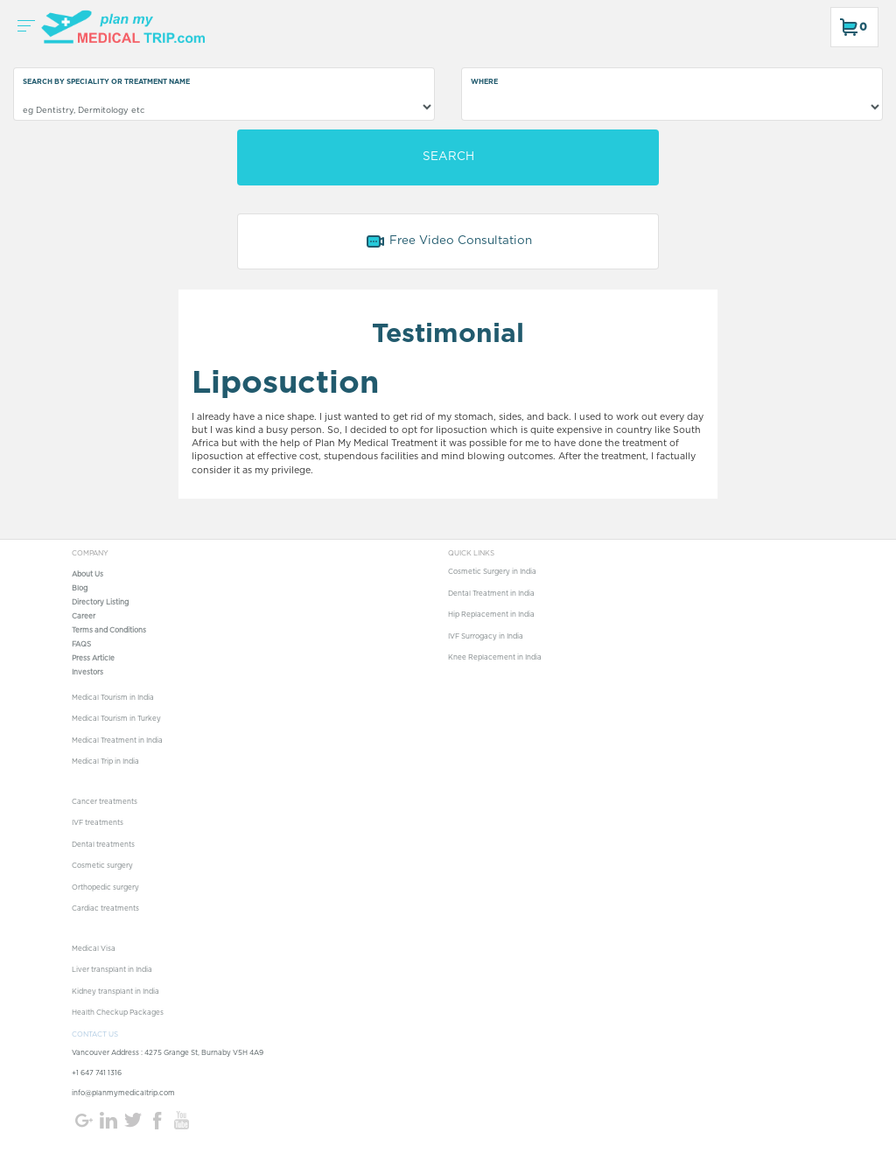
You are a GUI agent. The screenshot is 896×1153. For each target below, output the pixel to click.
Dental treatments (103, 845)
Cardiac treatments (105, 908)
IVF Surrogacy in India (485, 636)
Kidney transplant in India (115, 992)
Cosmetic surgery (102, 866)
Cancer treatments (104, 802)
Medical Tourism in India (113, 698)
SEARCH (448, 156)
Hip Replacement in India (491, 614)
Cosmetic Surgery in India (492, 572)
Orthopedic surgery (105, 887)
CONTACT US (95, 1034)
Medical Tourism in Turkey (116, 719)
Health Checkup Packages (118, 1013)
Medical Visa (94, 949)
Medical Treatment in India (117, 740)
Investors (87, 672)
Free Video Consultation (448, 241)
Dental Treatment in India (491, 593)
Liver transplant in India (112, 970)
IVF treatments (97, 823)
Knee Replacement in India (495, 657)
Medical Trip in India (105, 761)
